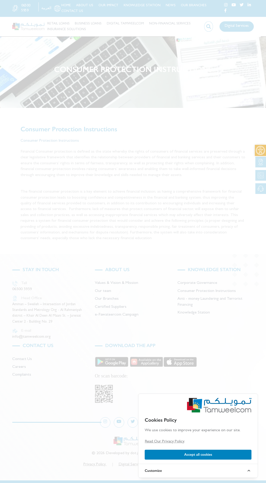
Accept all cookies (198, 454)
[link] (260, 150)
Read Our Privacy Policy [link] (164, 442)
